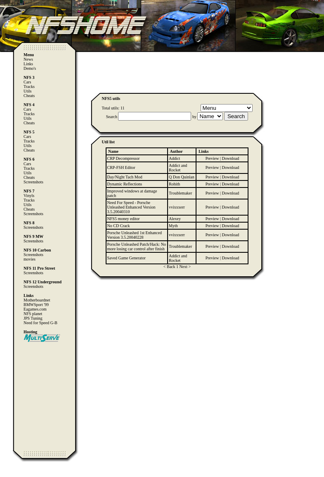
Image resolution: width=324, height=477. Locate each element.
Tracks (29, 86)
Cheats (29, 95)
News (28, 59)
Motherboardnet (37, 300)
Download (230, 158)
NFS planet (33, 313)
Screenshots (33, 182)
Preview (212, 158)
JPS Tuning (33, 318)
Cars (27, 82)
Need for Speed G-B (40, 322)
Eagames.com (35, 309)
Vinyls (29, 195)
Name (113, 151)
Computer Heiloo (23, 473)
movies (29, 259)
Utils (27, 91)
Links (28, 64)
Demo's (30, 68)
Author (176, 151)
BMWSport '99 (36, 304)
